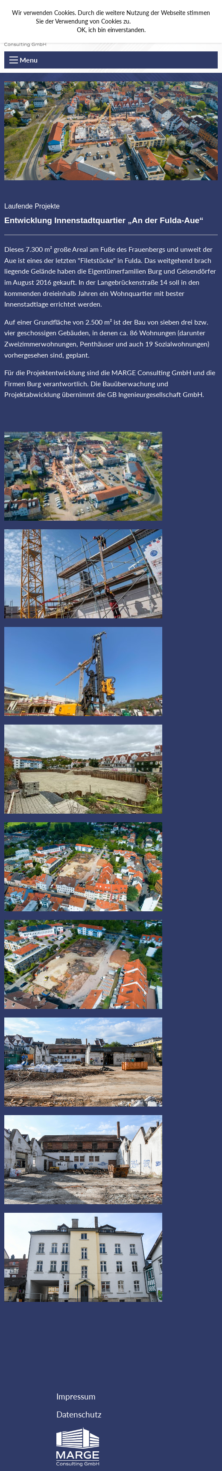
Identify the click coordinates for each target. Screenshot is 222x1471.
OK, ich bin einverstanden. (111, 30)
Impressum (76, 1396)
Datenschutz (79, 1414)
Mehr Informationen (159, 21)
